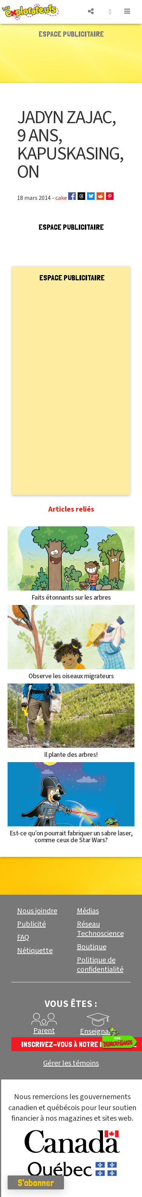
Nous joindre (37, 911)
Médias (88, 911)
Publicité (31, 924)
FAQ (23, 937)
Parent (44, 1030)
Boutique (91, 947)
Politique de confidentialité (100, 965)
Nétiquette (35, 950)
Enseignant (98, 1031)
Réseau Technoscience (100, 929)
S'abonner (35, 1182)
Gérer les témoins (71, 1063)
